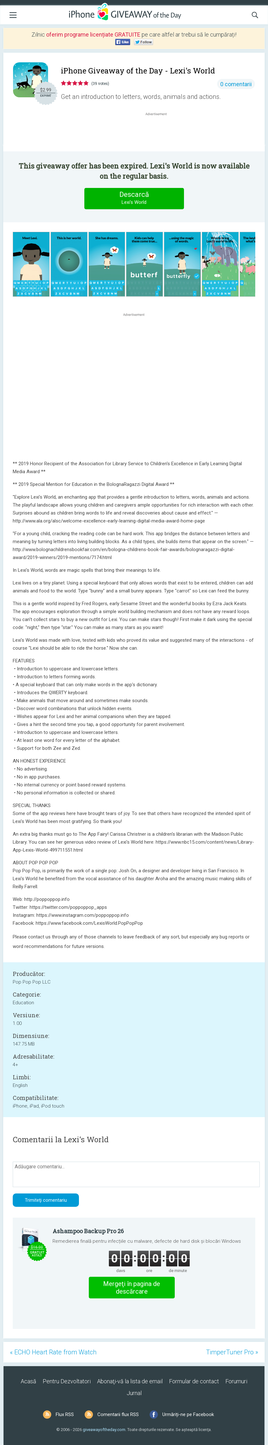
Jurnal (134, 1393)
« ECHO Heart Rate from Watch (53, 1352)
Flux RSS (65, 1414)
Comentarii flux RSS (118, 1414)
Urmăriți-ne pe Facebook (188, 1414)
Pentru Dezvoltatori (67, 1381)
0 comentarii (236, 84)
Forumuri (236, 1381)
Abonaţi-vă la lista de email (130, 1381)
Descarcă (134, 198)
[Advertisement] (159, 132)
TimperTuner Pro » (232, 1352)
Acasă (28, 1381)
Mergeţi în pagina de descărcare (131, 1287)
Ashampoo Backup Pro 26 (88, 1231)
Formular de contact (194, 1381)
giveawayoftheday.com (104, 1429)
